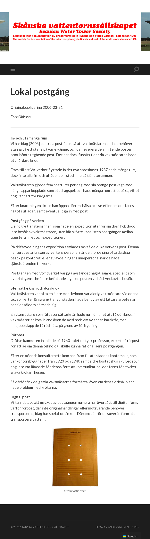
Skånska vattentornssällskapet (44, 527)
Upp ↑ (135, 527)
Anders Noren (118, 527)
